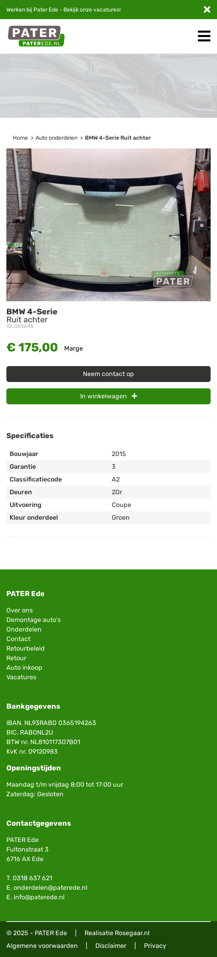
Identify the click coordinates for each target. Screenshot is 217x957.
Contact (18, 639)
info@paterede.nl (39, 897)
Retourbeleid (25, 648)
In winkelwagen (108, 396)
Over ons (19, 610)
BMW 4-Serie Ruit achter (118, 137)
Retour (16, 658)
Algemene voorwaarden (42, 945)
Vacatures (21, 677)
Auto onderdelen (56, 137)
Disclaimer (110, 945)
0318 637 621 (32, 878)
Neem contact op (108, 374)
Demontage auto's (33, 620)
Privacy (155, 945)
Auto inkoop (24, 667)
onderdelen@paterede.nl (50, 887)
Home (20, 137)
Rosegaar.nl (132, 933)
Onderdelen (23, 629)
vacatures (106, 9)
